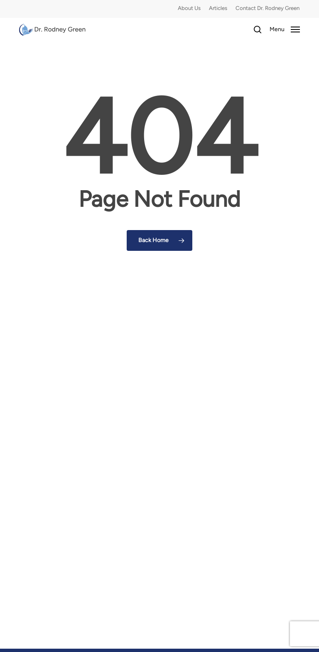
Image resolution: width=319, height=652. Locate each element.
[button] (285, 29)
